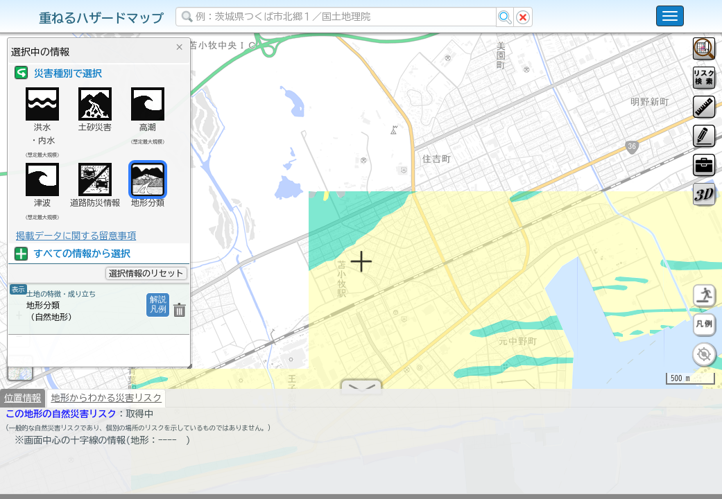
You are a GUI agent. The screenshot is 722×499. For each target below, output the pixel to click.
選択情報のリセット (146, 273)
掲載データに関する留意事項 (76, 235)
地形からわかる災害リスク (106, 403)
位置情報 (22, 403)
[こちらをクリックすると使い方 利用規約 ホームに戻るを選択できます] (670, 16)
